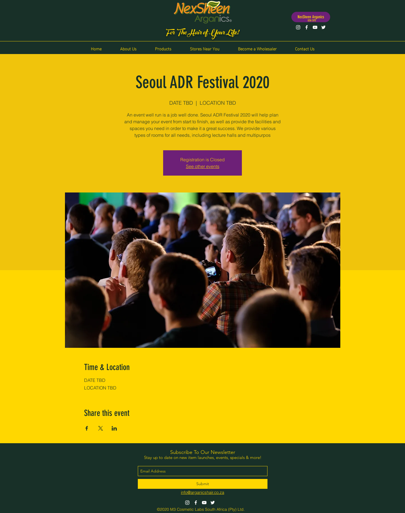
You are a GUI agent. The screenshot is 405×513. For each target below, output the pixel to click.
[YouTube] (315, 27)
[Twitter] (323, 27)
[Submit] (202, 484)
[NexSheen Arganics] (310, 17)
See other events (202, 166)
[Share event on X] (100, 428)
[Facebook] (306, 27)
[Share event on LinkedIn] (114, 428)
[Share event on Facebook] (86, 428)
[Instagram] (298, 27)
